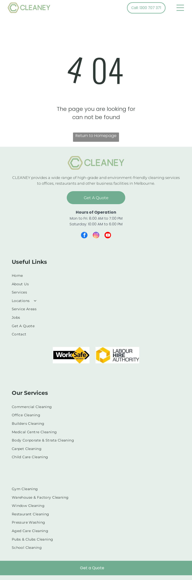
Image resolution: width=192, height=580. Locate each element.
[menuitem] (96, 275)
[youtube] (107, 236)
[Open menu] (180, 7)
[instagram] (96, 236)
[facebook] (84, 236)
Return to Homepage (96, 136)
